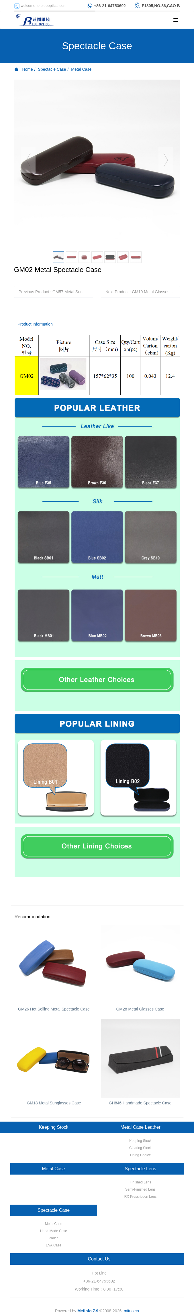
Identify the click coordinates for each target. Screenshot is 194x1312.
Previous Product (56, 291)
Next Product (142, 291)
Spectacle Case (52, 69)
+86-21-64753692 (99, 1281)
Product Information (35, 324)
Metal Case (81, 69)
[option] (97, 163)
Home (23, 69)
